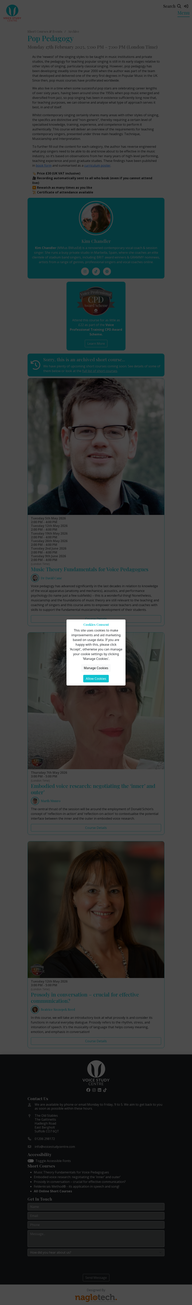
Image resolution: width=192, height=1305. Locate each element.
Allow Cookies (96, 678)
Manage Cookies (96, 668)
